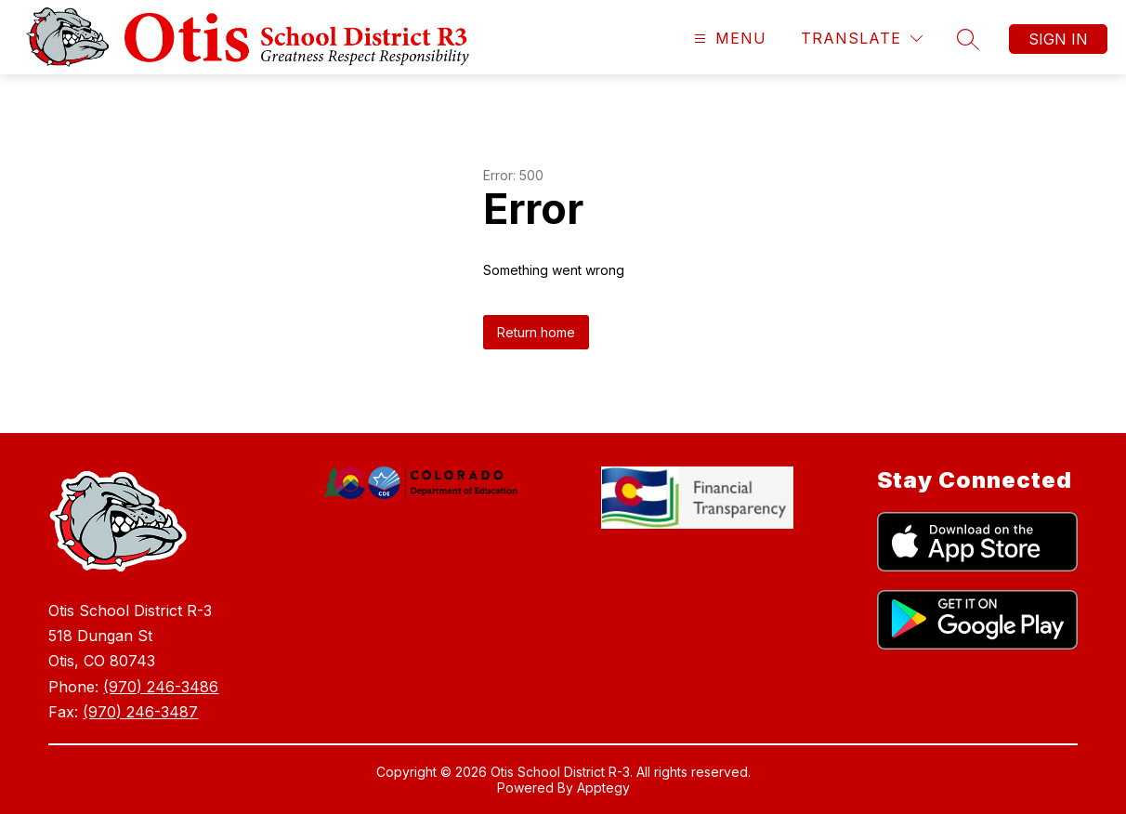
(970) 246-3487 (140, 711)
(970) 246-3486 (160, 686)
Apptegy (603, 787)
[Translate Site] (861, 38)
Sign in (1058, 39)
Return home (536, 332)
